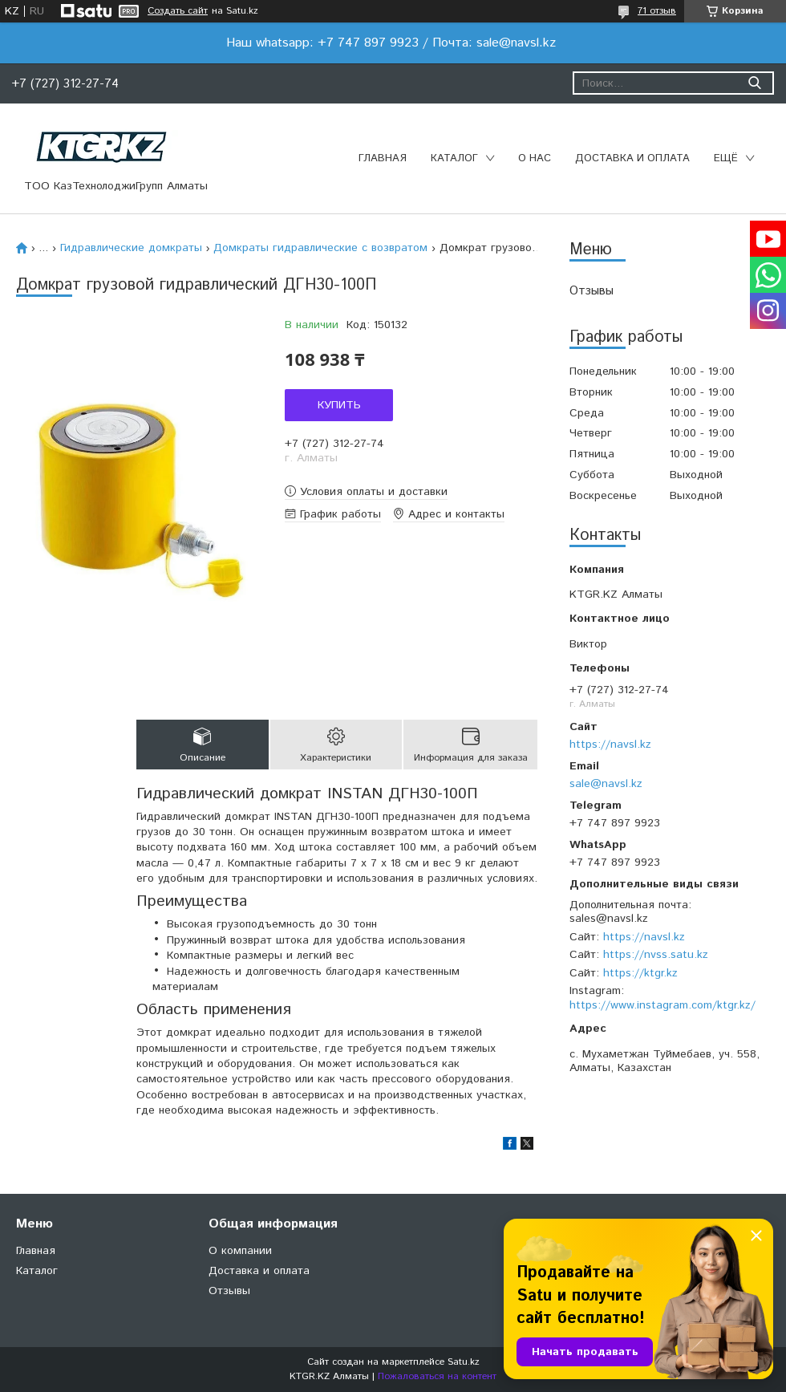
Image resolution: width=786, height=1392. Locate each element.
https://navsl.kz (610, 745)
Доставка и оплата (632, 158)
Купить (339, 405)
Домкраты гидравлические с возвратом (320, 248)
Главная (383, 158)
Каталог (454, 158)
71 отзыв (657, 11)
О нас (534, 158)
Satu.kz (464, 1362)
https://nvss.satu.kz (655, 955)
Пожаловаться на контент (437, 1376)
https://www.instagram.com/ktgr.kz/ (662, 1005)
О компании (240, 1251)
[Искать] (754, 83)
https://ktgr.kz (640, 973)
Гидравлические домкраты (131, 248)
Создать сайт (178, 11)
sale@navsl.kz (605, 784)
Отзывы (591, 290)
